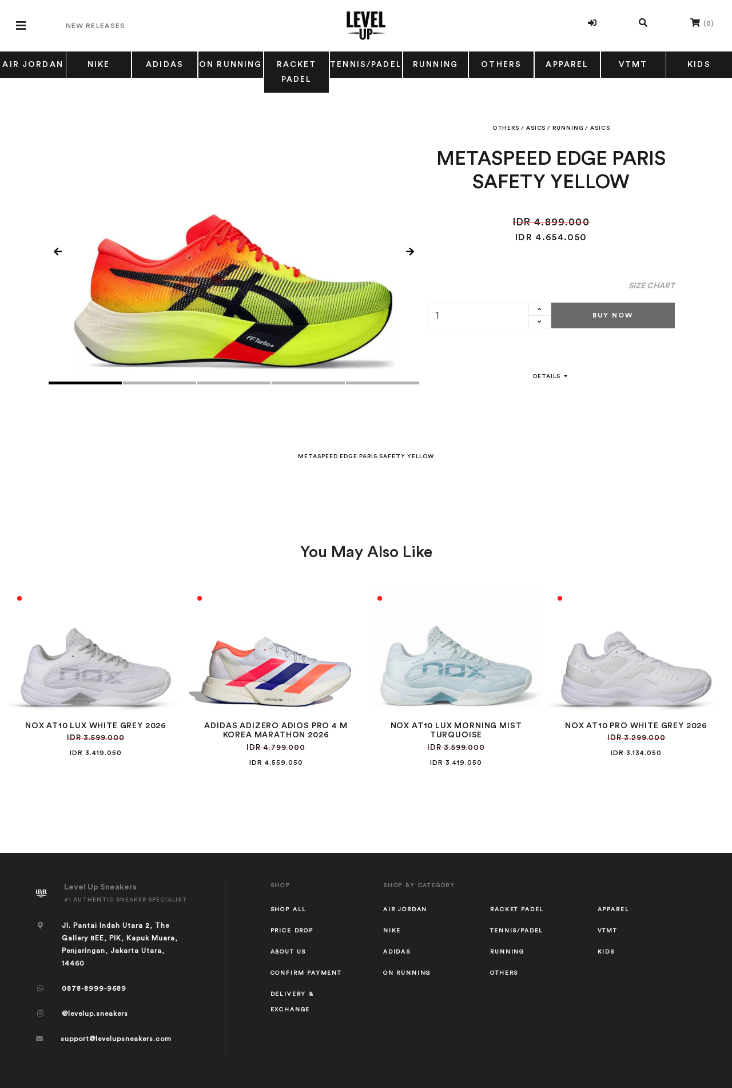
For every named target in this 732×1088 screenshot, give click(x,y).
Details (551, 376)
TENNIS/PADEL (366, 65)
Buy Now (612, 315)
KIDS (699, 65)
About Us (288, 952)
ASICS (536, 128)
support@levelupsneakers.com (116, 1038)
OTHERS (501, 65)
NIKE (98, 65)
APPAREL (567, 65)
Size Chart (651, 286)
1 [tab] (85, 383)
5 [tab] (382, 383)
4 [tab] (308, 383)
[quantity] (478, 315)
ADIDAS (165, 65)
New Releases (95, 25)
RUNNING (435, 65)
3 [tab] (233, 383)
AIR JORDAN (32, 65)
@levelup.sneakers (95, 1013)
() (702, 22)
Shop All (288, 909)
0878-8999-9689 (94, 988)
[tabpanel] (234, 252)
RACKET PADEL (297, 72)
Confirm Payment (305, 973)
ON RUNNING (230, 65)
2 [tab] (159, 383)
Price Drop (291, 931)
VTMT (633, 65)
